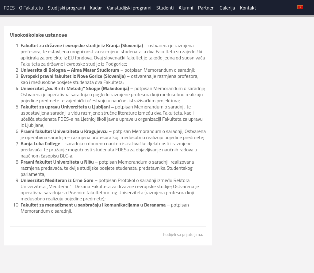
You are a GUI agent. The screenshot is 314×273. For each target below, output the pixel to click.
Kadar (96, 7)
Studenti (165, 7)
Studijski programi (66, 7)
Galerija (227, 7)
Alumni (186, 7)
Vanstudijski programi (129, 7)
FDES (9, 7)
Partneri (206, 7)
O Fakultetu (31, 7)
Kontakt (248, 7)
